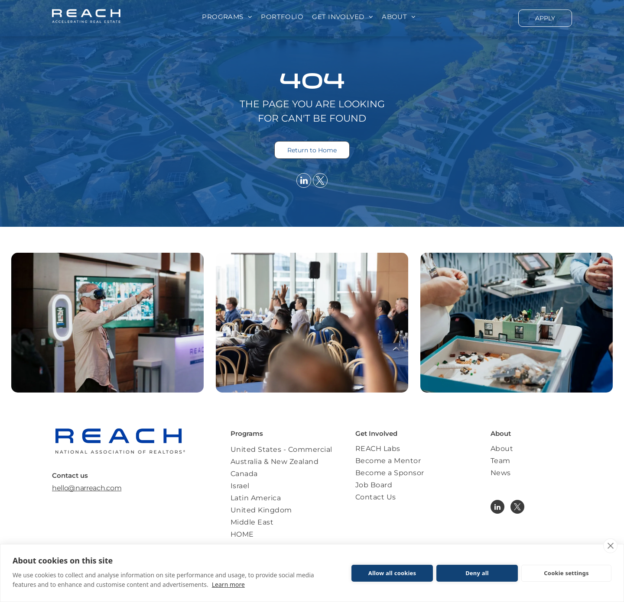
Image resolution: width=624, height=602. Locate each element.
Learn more (228, 584)
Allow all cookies (392, 573)
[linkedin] (303, 181)
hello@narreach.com (86, 488)
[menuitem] (227, 17)
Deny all (477, 573)
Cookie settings (566, 573)
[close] (610, 545)
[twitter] (320, 181)
